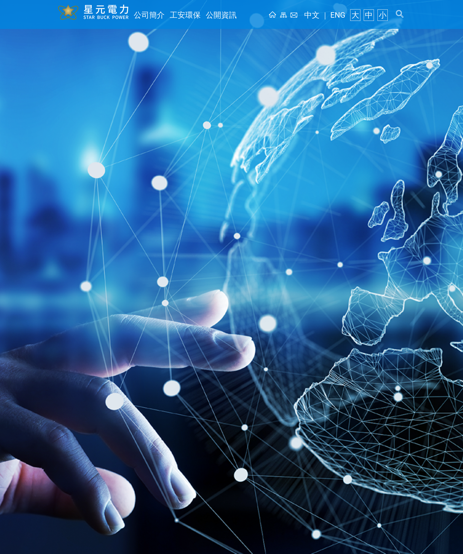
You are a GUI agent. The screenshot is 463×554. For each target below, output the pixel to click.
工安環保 (173, 15)
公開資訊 (201, 15)
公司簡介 (145, 15)
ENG (346, 15)
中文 (326, 15)
